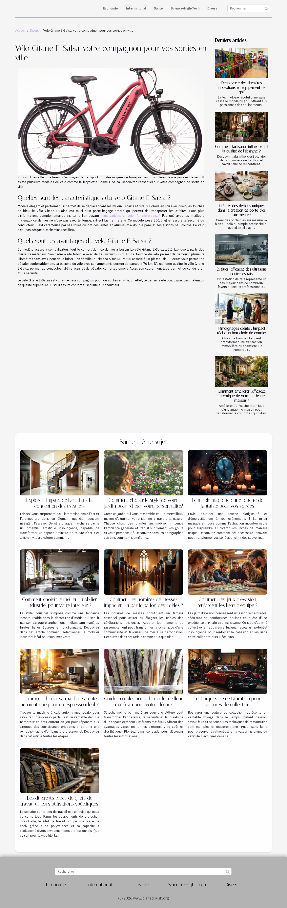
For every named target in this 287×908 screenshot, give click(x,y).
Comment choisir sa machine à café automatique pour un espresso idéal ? (60, 701)
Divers (212, 8)
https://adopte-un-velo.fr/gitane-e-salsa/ (130, 216)
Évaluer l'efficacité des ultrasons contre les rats (242, 271)
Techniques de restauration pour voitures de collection (227, 701)
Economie (110, 8)
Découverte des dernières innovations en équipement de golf (241, 87)
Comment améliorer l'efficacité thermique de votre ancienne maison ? (242, 396)
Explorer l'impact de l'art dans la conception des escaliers (59, 503)
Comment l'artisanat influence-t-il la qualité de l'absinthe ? (241, 148)
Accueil (20, 30)
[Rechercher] (248, 8)
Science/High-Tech (185, 8)
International (136, 8)
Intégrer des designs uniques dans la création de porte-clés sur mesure (242, 210)
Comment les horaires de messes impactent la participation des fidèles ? (143, 602)
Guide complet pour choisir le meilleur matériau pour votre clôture (143, 701)
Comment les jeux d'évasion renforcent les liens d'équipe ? (227, 602)
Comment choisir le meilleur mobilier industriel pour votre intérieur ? (59, 602)
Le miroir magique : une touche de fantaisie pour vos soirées (227, 503)
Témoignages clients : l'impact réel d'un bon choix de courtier (241, 330)
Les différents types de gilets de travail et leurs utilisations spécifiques (59, 801)
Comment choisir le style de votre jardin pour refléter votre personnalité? (143, 503)
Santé (158, 8)
